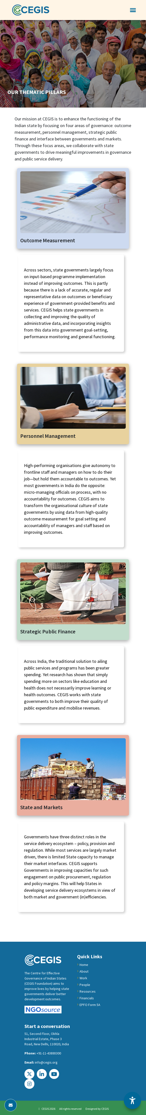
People (85, 984)
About (84, 971)
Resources (88, 991)
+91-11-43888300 (49, 1053)
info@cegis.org (46, 1062)
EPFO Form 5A (90, 1005)
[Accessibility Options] (132, 1100)
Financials (87, 998)
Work (83, 978)
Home (84, 964)
